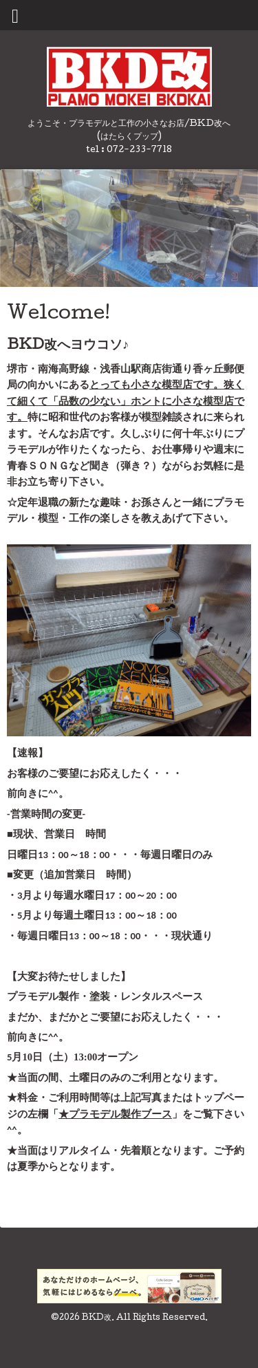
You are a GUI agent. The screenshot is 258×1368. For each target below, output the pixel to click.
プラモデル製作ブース (120, 1116)
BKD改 (96, 1321)
